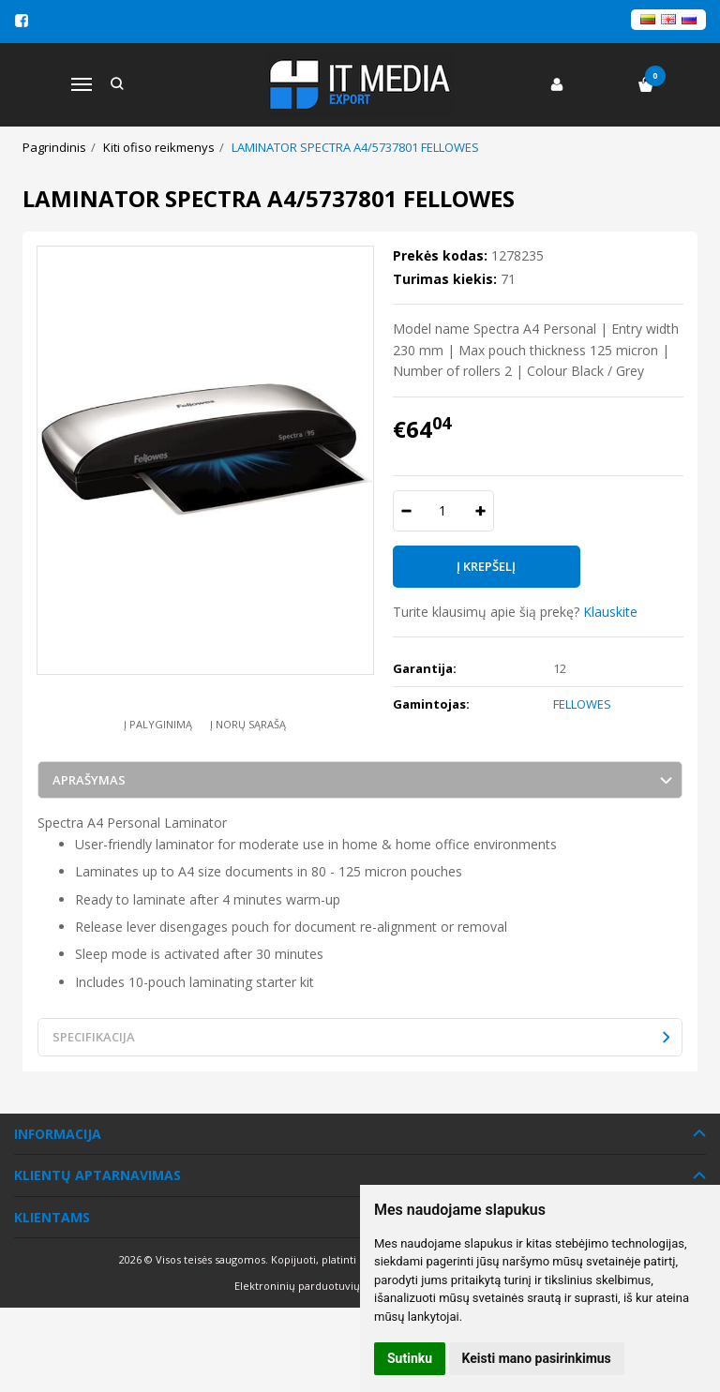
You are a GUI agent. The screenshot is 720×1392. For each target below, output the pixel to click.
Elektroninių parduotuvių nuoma (316, 1286)
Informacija (57, 1134)
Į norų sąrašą (248, 724)
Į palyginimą (158, 724)
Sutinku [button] (409, 1358)
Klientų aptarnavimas (97, 1175)
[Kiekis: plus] (480, 510)
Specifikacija (93, 1036)
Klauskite (610, 612)
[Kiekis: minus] (406, 510)
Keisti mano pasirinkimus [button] (536, 1358)
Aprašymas (89, 779)
